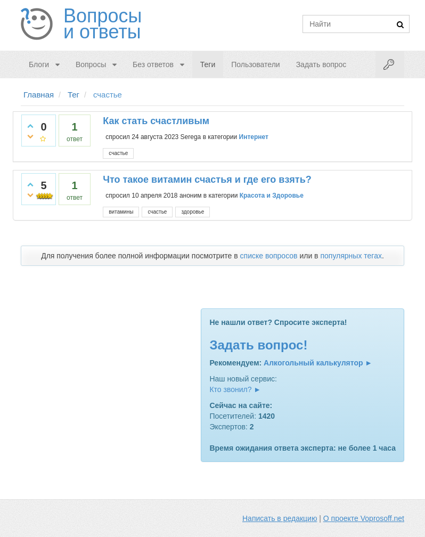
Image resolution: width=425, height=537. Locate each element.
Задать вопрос (321, 64)
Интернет (253, 137)
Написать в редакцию (279, 518)
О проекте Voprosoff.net (363, 518)
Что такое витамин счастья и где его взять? (207, 179)
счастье (118, 153)
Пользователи (255, 64)
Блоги (39, 64)
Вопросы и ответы (102, 24)
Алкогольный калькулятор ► (318, 363)
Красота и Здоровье (272, 195)
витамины (121, 212)
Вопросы (91, 64)
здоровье (192, 212)
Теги (207, 64)
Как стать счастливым (156, 121)
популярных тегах (351, 255)
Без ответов (153, 64)
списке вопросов (269, 255)
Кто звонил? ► (235, 389)
